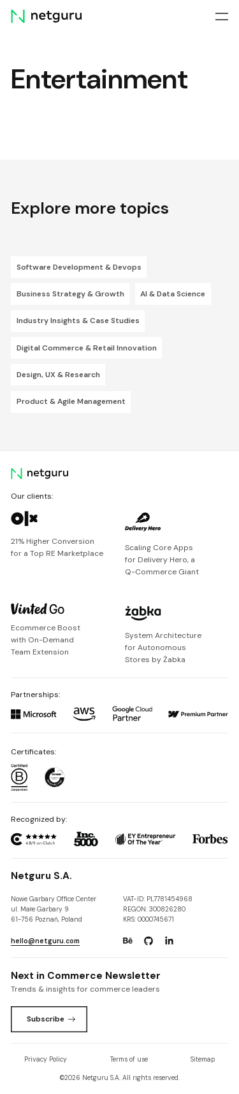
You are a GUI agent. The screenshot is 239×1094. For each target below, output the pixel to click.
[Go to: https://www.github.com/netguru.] (148, 940)
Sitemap (203, 1059)
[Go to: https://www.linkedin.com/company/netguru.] (169, 940)
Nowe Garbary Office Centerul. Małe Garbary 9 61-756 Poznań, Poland (53, 909)
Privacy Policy (45, 1059)
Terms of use (129, 1059)
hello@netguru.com (45, 941)
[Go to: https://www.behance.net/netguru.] (127, 940)
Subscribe (51, 1019)
